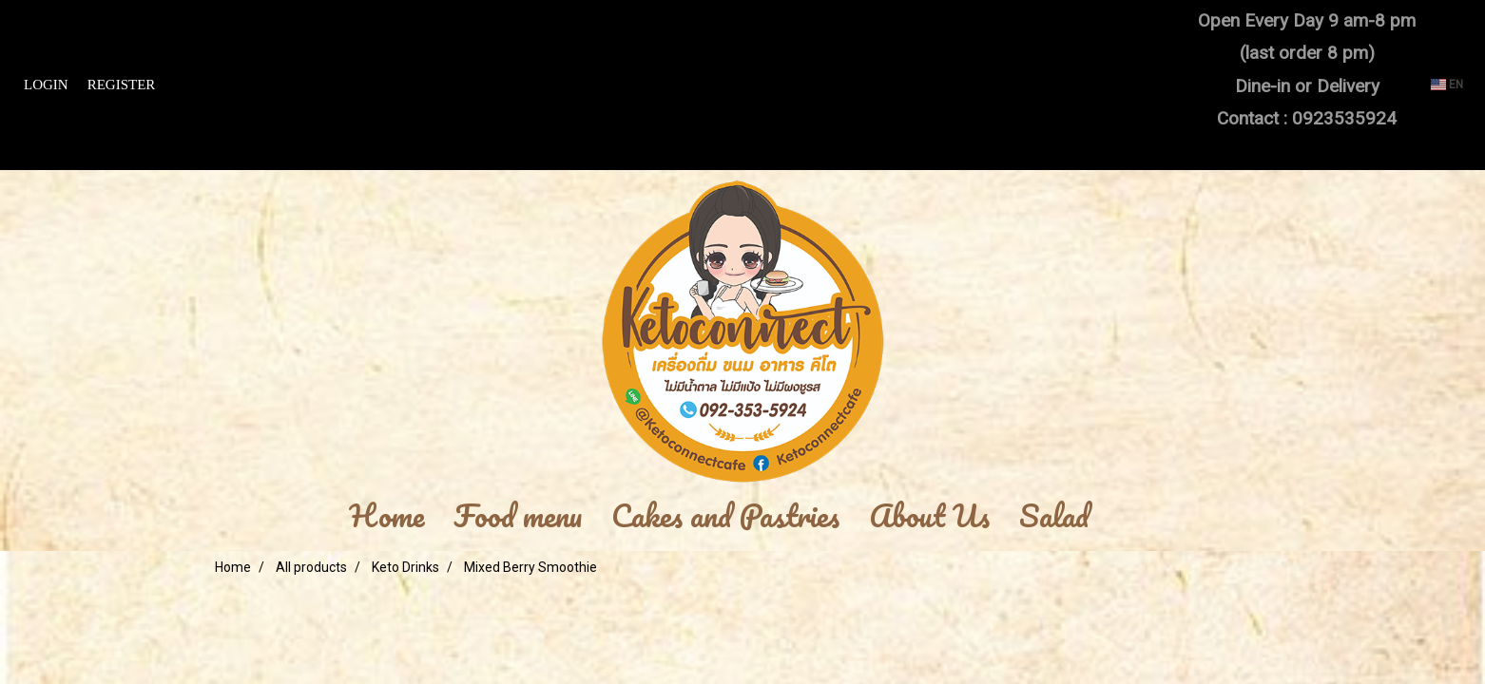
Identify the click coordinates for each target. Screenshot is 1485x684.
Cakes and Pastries (725, 517)
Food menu (517, 517)
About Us (929, 517)
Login (46, 84)
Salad (1054, 517)
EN (1447, 84)
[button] (1132, 516)
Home (386, 517)
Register (121, 84)
